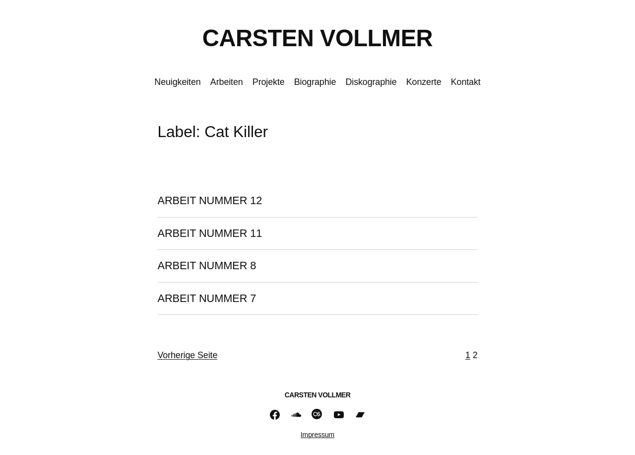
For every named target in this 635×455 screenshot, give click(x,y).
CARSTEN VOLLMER (317, 38)
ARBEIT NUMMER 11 (210, 233)
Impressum (317, 435)
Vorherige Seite (188, 355)
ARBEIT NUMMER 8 (207, 266)
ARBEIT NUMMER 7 (207, 298)
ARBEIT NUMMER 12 (210, 201)
